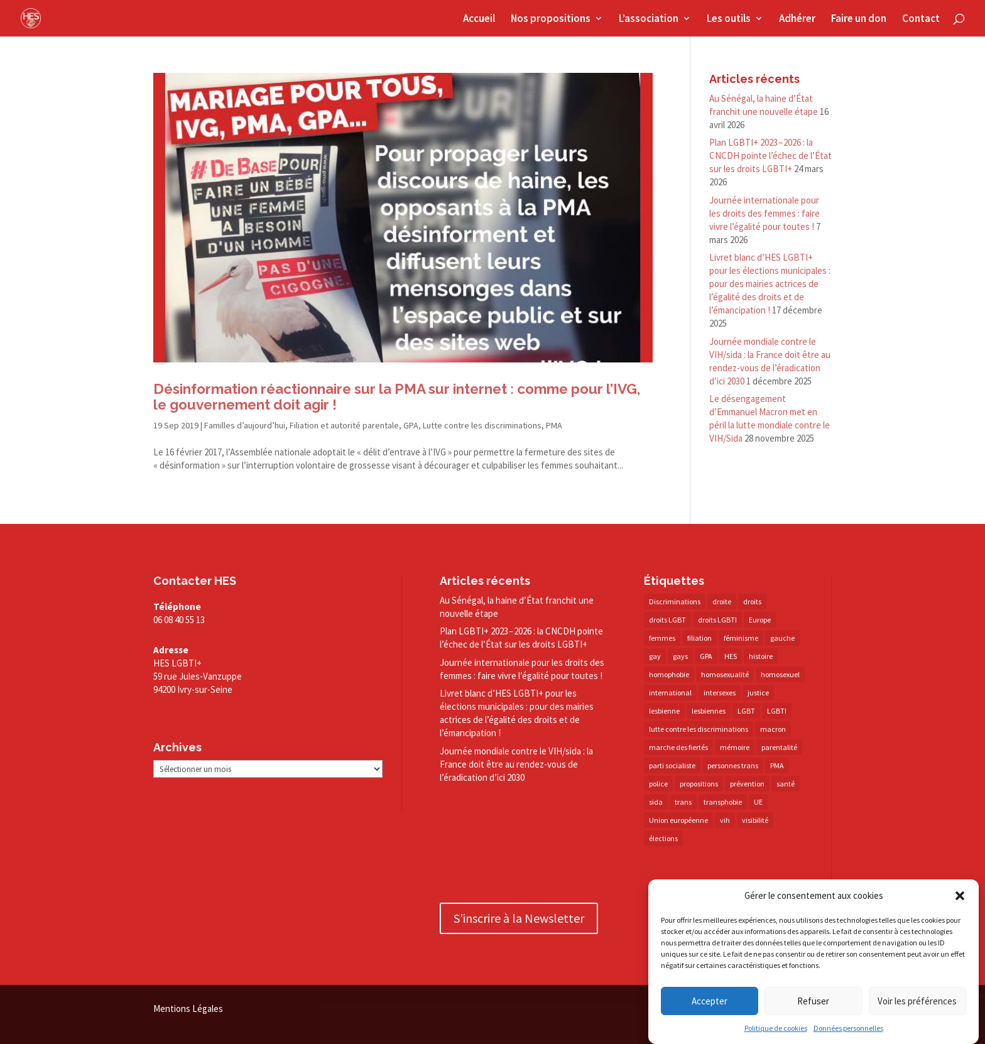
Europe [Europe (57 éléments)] (760, 619)
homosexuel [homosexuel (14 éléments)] (780, 674)
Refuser (813, 1001)
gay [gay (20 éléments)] (655, 656)
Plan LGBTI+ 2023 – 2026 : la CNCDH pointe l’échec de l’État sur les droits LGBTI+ (770, 155)
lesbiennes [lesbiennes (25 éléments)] (709, 710)
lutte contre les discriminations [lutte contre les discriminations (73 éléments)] (698, 729)
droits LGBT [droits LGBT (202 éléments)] (667, 619)
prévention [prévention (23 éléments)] (747, 783)
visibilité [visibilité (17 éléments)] (755, 820)
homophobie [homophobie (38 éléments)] (669, 674)
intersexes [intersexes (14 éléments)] (720, 692)
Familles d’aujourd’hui (244, 425)
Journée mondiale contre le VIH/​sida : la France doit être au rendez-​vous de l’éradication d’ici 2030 (516, 764)
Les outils (729, 19)
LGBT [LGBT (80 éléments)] (746, 710)
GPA (410, 425)
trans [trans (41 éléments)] (683, 802)
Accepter (709, 1001)
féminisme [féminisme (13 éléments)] (741, 638)
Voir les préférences (917, 1001)
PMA (554, 425)
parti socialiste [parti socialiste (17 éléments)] (672, 765)
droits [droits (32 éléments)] (752, 601)
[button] (960, 895)
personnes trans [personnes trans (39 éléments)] (732, 765)
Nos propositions (550, 19)
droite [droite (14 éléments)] (721, 601)
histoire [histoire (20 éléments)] (761, 656)
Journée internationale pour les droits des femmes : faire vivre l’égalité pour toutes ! (764, 213)
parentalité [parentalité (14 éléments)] (779, 747)
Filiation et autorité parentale (344, 425)
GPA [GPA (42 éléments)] (706, 656)
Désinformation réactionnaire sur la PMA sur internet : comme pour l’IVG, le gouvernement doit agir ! (396, 397)
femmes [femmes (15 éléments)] (662, 638)
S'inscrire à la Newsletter (519, 918)
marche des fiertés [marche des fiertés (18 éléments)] (678, 747)
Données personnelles (848, 1028)
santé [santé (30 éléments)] (785, 783)
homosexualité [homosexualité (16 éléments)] (725, 674)
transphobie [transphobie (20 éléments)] (723, 802)
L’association (648, 19)
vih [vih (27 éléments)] (725, 820)
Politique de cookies (775, 1028)
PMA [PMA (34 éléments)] (777, 765)
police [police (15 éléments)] (658, 783)
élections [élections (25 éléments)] (663, 838)
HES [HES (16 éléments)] (730, 656)
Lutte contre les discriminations (482, 425)
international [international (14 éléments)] (670, 692)
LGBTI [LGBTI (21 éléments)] (776, 710)
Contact (921, 19)
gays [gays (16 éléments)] (680, 656)
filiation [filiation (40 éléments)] (699, 638)
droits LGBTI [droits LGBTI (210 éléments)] (717, 619)
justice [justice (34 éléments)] (758, 692)
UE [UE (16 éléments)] (758, 802)
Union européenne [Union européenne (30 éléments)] (678, 820)
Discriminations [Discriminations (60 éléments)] (674, 601)
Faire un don (858, 19)
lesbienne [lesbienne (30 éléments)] (664, 710)
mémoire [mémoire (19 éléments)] (734, 747)
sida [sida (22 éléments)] (656, 802)
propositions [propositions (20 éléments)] (699, 783)
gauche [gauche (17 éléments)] (782, 638)
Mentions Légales (188, 1008)
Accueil (479, 19)
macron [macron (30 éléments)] (773, 729)
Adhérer (797, 19)
